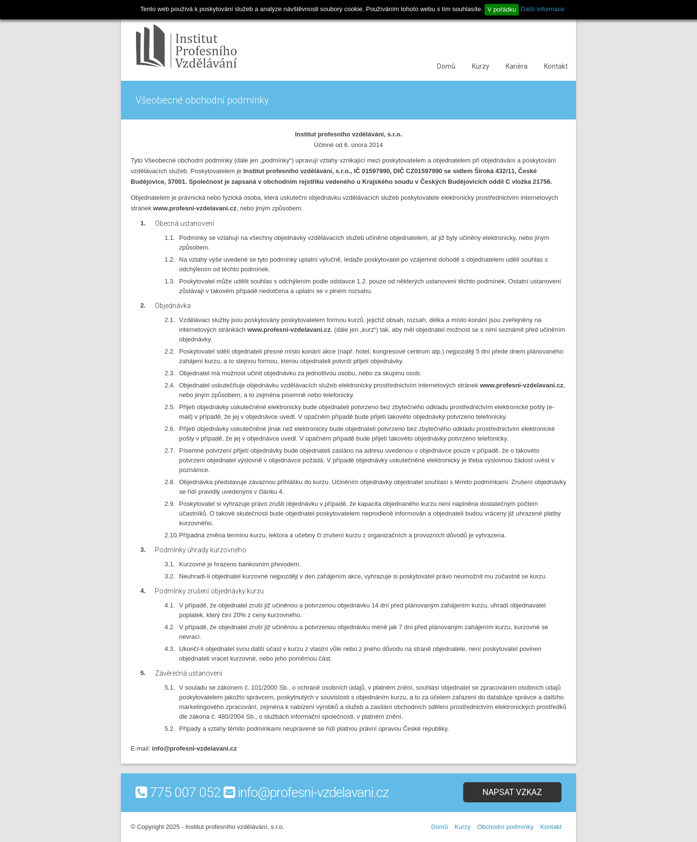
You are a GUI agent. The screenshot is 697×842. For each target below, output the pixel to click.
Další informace (542, 9)
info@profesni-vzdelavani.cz (313, 792)
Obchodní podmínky (505, 826)
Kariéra (517, 66)
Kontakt (556, 66)
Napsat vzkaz (512, 792)
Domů (446, 66)
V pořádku (501, 9)
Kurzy (480, 66)
